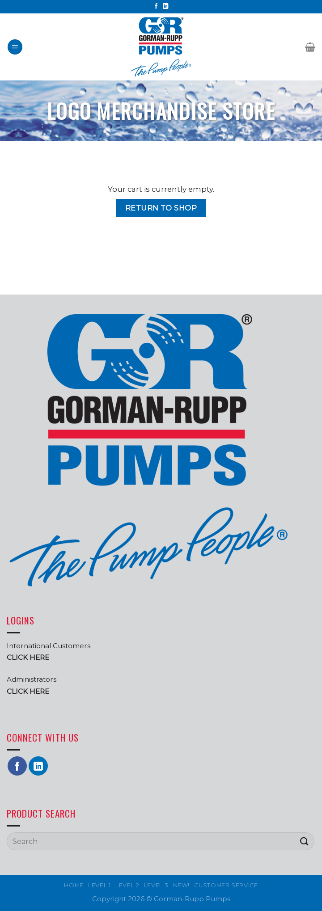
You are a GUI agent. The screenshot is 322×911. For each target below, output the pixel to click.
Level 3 (156, 885)
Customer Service (226, 885)
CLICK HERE (28, 691)
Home (74, 885)
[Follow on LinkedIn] (166, 7)
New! (181, 885)
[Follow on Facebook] (156, 7)
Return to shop (161, 207)
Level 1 (99, 885)
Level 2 (127, 885)
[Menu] (15, 47)
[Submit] (305, 841)
